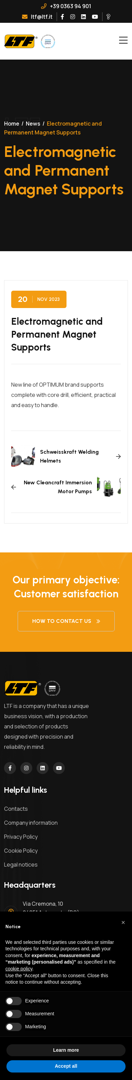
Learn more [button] (66, 1050)
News (33, 123)
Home (11, 123)
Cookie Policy (21, 850)
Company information (31, 822)
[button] (123, 922)
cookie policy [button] (18, 968)
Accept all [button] (66, 1066)
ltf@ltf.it (37, 16)
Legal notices (21, 864)
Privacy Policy (21, 836)
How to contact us (66, 621)
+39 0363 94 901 (66, 6)
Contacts (16, 808)
